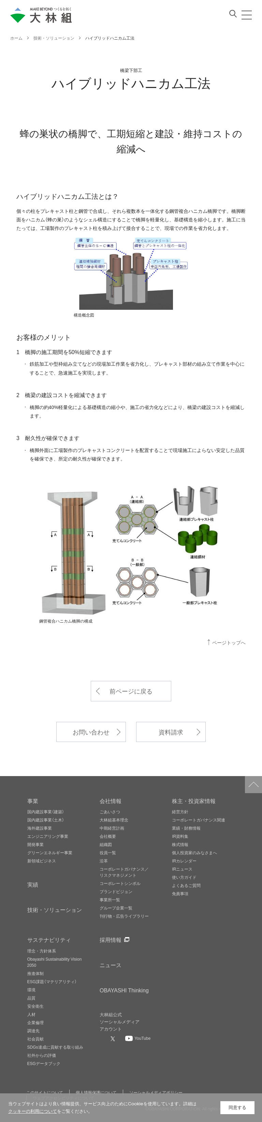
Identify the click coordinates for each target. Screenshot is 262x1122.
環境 (31, 990)
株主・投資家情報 (194, 801)
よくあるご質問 (186, 885)
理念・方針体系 (41, 951)
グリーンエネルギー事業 (49, 852)
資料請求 (171, 732)
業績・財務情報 (186, 828)
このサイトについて (44, 1092)
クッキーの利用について (32, 1111)
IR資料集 (180, 836)
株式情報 (180, 844)
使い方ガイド (184, 877)
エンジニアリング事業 (47, 836)
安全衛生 (35, 1006)
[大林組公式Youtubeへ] (137, 1038)
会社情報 (110, 801)
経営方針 (180, 811)
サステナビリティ (49, 939)
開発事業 (35, 844)
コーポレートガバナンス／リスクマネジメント (124, 872)
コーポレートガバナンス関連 (198, 820)
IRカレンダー (184, 861)
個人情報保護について (96, 1092)
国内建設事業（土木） (45, 820)
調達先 (33, 1031)
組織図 (106, 844)
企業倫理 (35, 1022)
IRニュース (182, 869)
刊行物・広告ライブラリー (124, 916)
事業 (32, 801)
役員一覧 (108, 852)
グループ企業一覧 (116, 908)
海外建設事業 (39, 828)
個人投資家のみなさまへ (194, 852)
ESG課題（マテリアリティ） (52, 981)
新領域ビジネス (41, 861)
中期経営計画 (112, 828)
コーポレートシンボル (120, 883)
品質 (31, 998)
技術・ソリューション (54, 909)
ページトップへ (229, 642)
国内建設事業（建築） (45, 811)
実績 (32, 884)
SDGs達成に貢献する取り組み (55, 1047)
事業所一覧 (110, 900)
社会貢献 (35, 1039)
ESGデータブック (43, 1063)
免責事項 (180, 893)
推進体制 (35, 973)
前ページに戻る (131, 691)
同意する (237, 1107)
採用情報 (110, 939)
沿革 (104, 861)
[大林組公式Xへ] (113, 1039)
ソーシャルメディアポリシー (156, 1092)
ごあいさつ (110, 811)
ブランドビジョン (116, 891)
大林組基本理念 (114, 820)
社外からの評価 (41, 1055)
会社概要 (108, 836)
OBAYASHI (124, 990)
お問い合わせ (91, 732)
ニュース (110, 965)
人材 (31, 1014)
